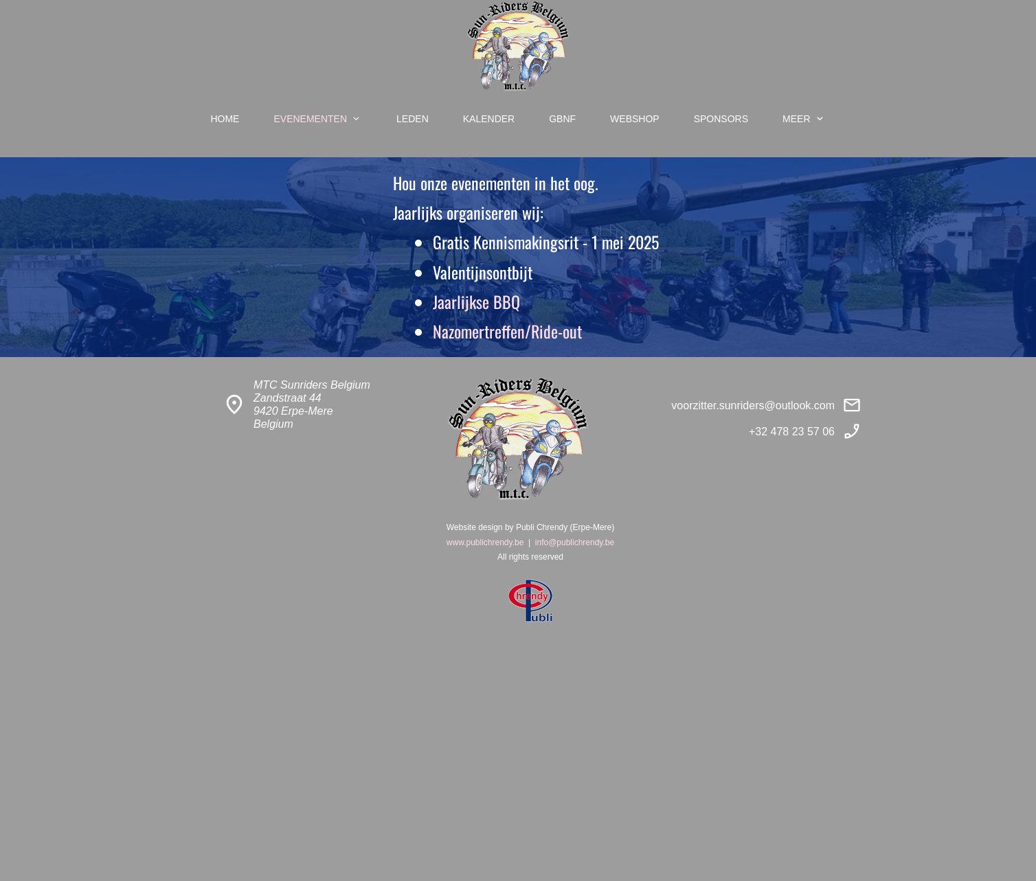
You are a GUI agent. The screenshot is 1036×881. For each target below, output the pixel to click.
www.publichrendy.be (485, 542)
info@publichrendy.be (574, 542)
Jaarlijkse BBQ (476, 301)
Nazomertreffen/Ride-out (507, 331)
